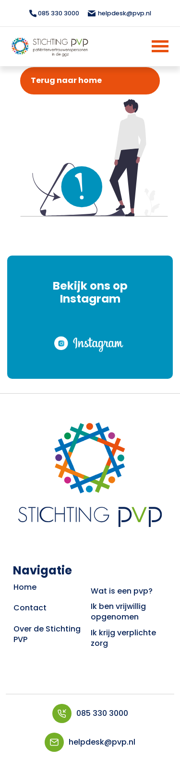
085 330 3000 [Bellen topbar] (54, 13)
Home (24, 587)
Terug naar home (66, 80)
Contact (30, 607)
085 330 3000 (90, 713)
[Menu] (147, 46)
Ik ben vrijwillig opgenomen (118, 611)
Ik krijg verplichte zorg (123, 638)
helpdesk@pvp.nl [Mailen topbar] (119, 13)
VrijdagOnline (90, 775)
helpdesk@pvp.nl (90, 742)
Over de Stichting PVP (47, 634)
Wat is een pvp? (122, 590)
